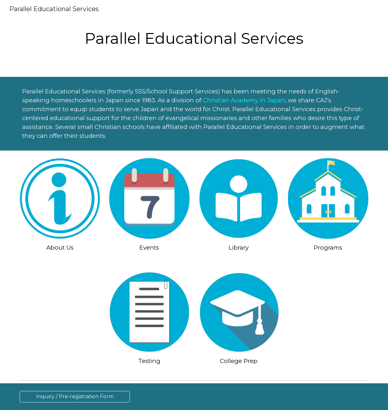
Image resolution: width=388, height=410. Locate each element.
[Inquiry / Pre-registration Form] (75, 396)
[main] (194, 38)
